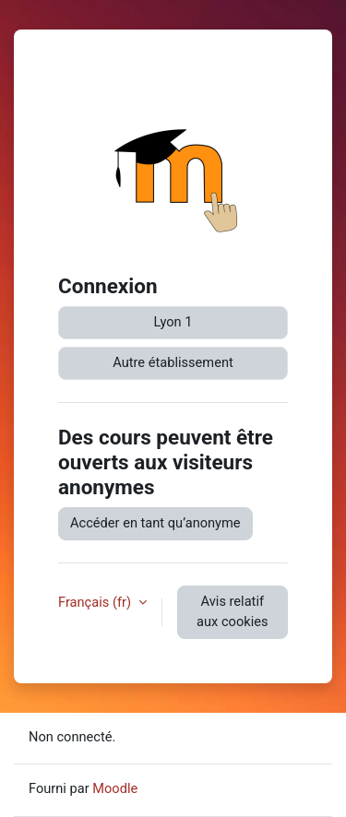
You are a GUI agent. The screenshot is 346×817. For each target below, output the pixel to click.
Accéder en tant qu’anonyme (155, 523)
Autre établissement (173, 362)
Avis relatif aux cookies (232, 611)
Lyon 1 (173, 322)
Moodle (114, 788)
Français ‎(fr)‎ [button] (96, 602)
